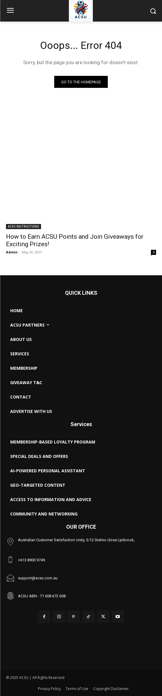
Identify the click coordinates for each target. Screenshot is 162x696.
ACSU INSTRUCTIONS (23, 226)
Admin (12, 252)
